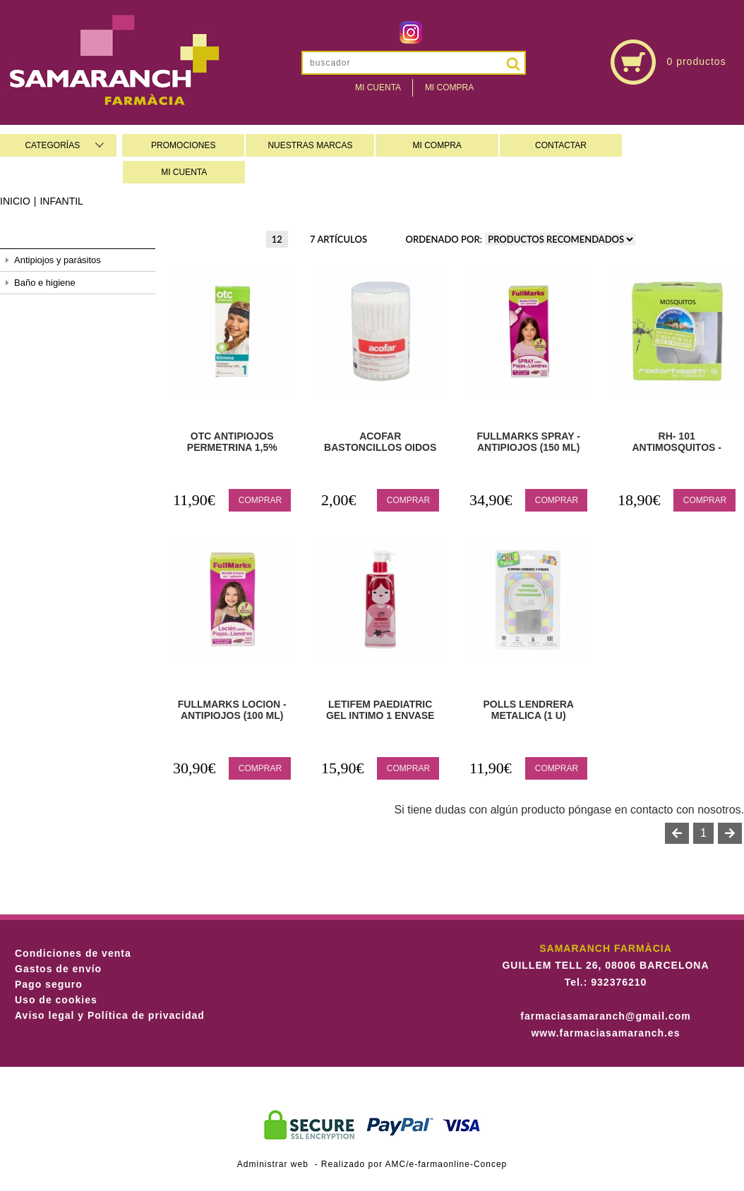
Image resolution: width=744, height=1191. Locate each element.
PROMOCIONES (183, 145)
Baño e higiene (45, 282)
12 (277, 239)
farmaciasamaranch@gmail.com (605, 1016)
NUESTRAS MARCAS (310, 145)
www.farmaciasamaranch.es (605, 1033)
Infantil (61, 201)
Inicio (15, 201)
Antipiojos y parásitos (57, 260)
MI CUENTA (184, 172)
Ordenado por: (444, 239)
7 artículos (338, 239)
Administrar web (272, 1164)
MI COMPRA (437, 145)
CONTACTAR (561, 145)
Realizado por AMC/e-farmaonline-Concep (414, 1164)
